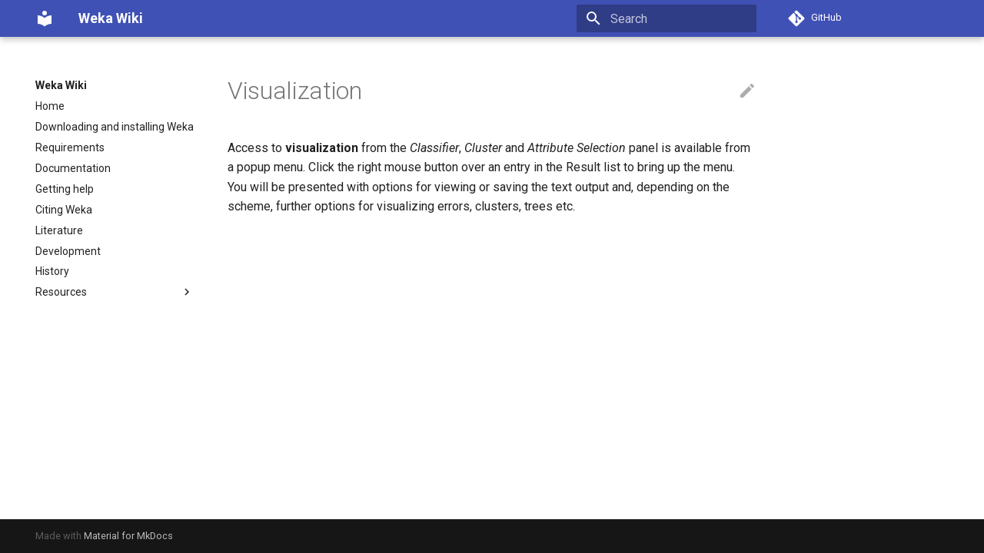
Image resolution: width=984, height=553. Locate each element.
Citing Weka (63, 210)
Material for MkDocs (128, 535)
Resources (114, 292)
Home (50, 106)
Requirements (70, 147)
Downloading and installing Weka (114, 127)
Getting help (64, 189)
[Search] (666, 18)
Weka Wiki (61, 85)
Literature (59, 230)
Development (68, 251)
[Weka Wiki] (44, 18)
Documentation (73, 168)
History (52, 271)
